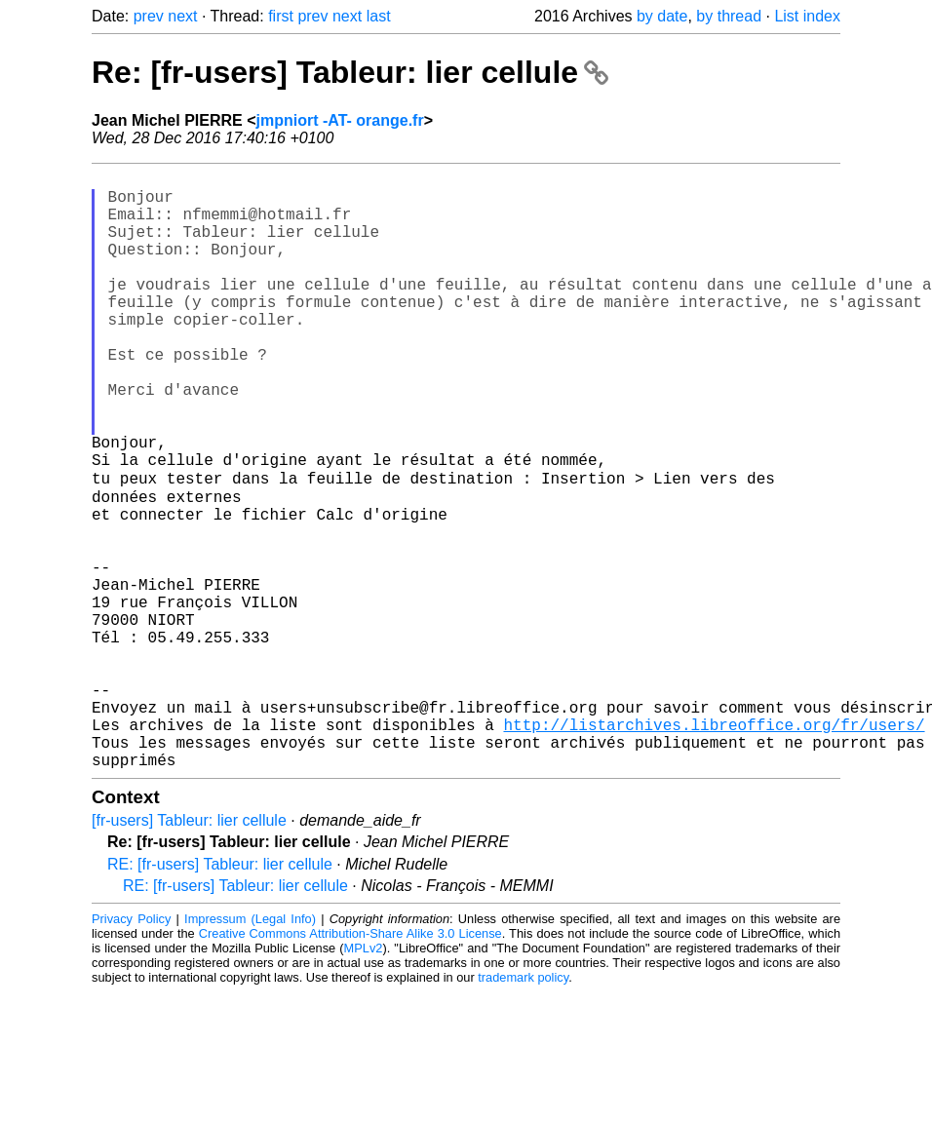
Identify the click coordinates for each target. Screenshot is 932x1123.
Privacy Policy (131, 1049)
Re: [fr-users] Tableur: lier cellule (350, 72)
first (280, 16)
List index (807, 16)
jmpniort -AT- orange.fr (340, 120)
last (379, 16)
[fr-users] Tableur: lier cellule (189, 951)
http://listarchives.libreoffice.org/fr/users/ (713, 847)
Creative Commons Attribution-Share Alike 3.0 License (350, 1064)
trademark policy (523, 1108)
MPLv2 (363, 1078)
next (182, 16)
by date (662, 16)
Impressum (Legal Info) (250, 1049)
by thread (728, 16)
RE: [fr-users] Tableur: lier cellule (219, 995)
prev (149, 16)
